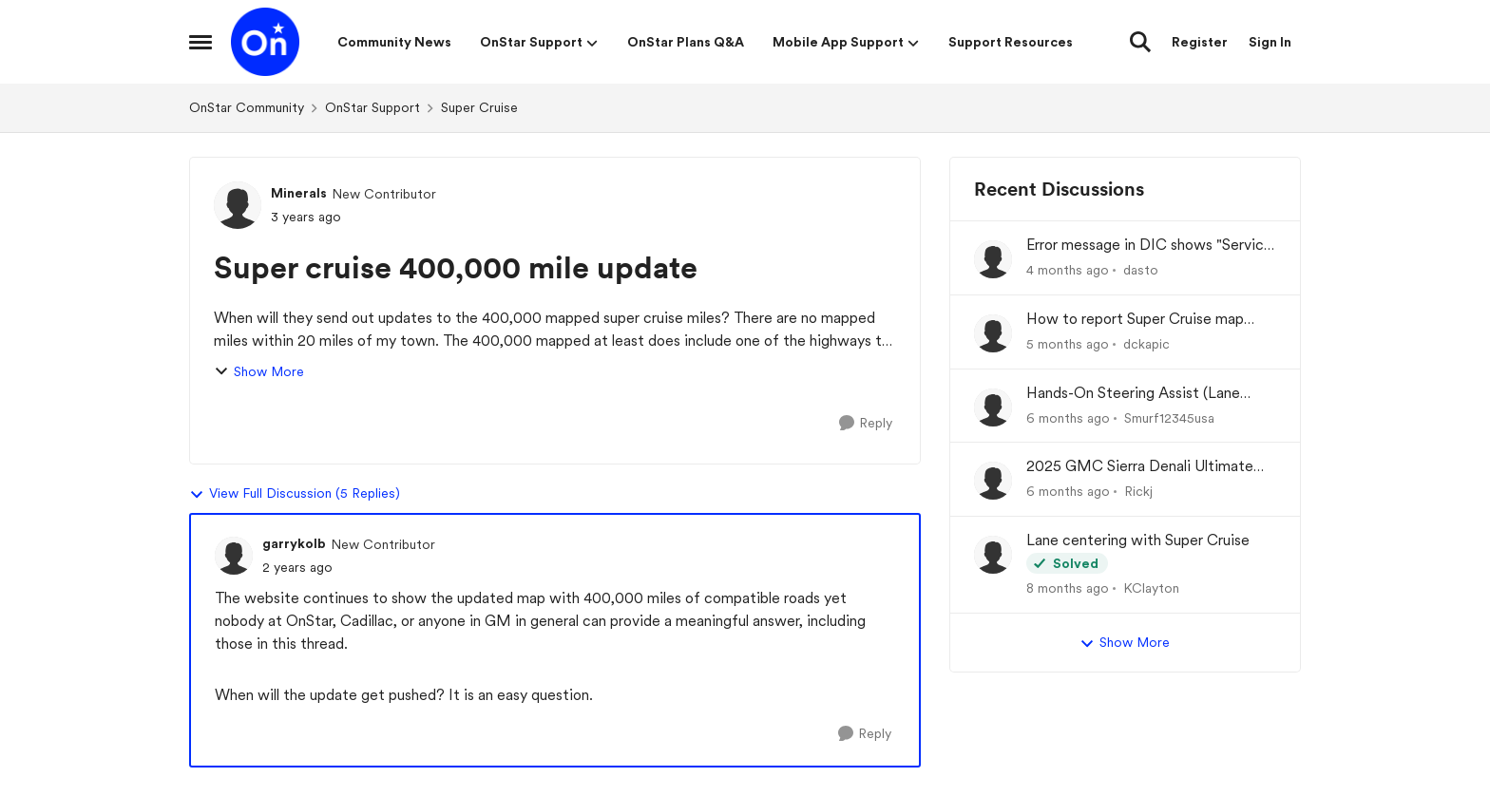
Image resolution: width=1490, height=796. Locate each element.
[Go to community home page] (265, 42)
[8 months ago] (1067, 588)
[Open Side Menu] (200, 42)
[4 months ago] (1067, 270)
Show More (259, 372)
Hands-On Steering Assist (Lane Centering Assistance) (1133, 394)
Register (1200, 41)
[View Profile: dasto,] (993, 259)
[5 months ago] (1067, 344)
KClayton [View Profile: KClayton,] (1151, 588)
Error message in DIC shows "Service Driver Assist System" (1149, 246)
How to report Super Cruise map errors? (1135, 320)
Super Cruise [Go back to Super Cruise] (479, 107)
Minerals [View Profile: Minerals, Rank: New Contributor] (299, 192)
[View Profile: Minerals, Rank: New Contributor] (237, 205)
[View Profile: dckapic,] (993, 333)
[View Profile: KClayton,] (993, 555)
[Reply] (865, 423)
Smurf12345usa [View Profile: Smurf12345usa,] (1169, 417)
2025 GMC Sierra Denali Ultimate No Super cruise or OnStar (1139, 467)
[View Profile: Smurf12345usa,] (993, 407)
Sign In (1270, 41)
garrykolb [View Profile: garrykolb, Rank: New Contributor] (294, 543)
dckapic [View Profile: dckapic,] (1146, 343)
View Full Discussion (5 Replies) (294, 493)
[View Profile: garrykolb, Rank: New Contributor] (234, 556)
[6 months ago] (1068, 417)
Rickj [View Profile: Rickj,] (1138, 491)
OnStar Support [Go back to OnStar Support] (372, 107)
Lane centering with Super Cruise (1138, 540)
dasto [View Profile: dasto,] (1140, 269)
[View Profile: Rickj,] (993, 481)
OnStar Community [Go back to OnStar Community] (246, 107)
